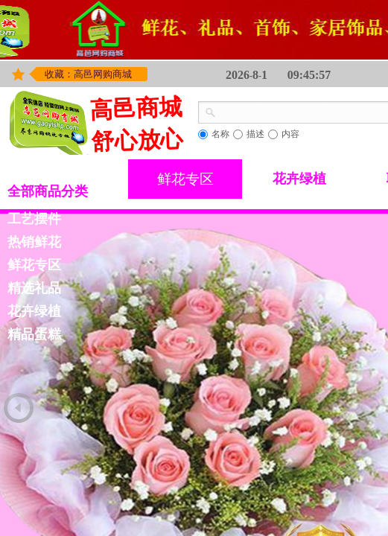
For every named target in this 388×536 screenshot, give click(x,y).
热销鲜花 (34, 241)
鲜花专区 (185, 179)
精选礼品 (34, 288)
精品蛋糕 (34, 334)
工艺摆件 (34, 218)
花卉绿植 (299, 178)
